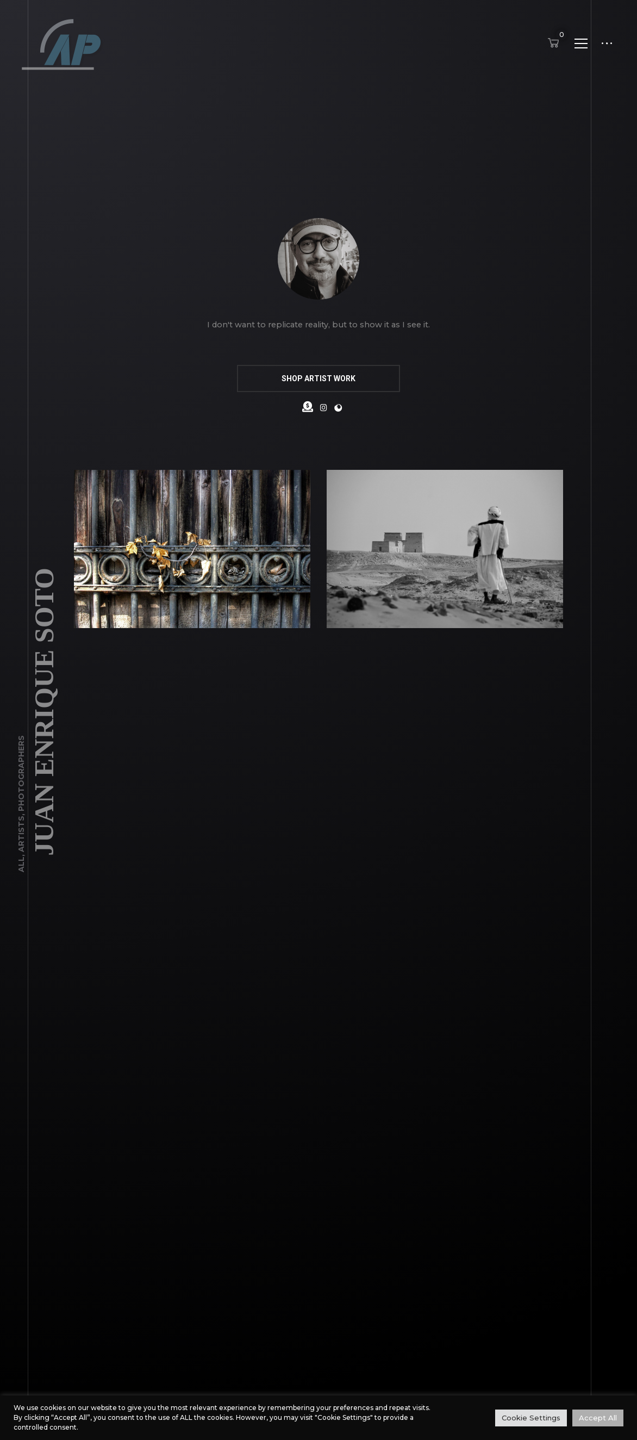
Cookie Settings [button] (531, 1417)
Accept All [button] (598, 1417)
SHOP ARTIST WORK (318, 378)
